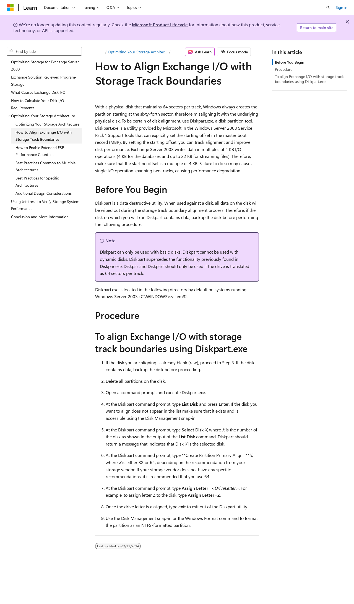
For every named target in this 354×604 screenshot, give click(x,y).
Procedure (283, 69)
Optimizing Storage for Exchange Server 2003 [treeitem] (45, 65)
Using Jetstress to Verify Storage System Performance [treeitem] (45, 205)
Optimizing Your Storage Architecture (138, 51)
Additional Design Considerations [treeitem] (43, 193)
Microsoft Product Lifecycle (160, 24)
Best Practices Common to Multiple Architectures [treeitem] (45, 166)
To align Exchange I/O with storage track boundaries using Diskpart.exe (309, 79)
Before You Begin (289, 62)
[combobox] (44, 51)
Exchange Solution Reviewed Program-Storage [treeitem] (44, 80)
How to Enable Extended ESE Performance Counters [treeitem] (39, 151)
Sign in (341, 7)
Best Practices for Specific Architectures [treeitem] (37, 181)
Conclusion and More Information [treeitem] (40, 216)
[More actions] (258, 52)
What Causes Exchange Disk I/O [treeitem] (38, 92)
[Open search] (328, 7)
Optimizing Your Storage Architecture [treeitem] (47, 124)
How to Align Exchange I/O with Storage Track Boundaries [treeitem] (43, 135)
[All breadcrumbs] (100, 52)
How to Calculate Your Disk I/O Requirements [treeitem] (37, 104)
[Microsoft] (10, 7)
